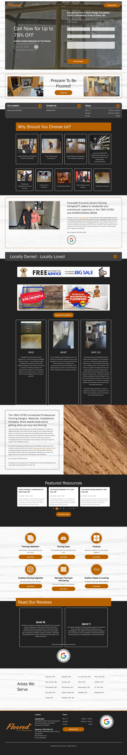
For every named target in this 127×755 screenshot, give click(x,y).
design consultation (83, 218)
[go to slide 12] (67, 644)
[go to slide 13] (69, 644)
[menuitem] (29, 4)
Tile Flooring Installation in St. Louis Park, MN (62, 491)
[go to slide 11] (66, 644)
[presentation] (80, 53)
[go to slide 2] (53, 644)
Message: (70, 40)
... (66, 508)
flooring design (37, 448)
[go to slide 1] (52, 644)
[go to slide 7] (60, 644)
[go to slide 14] (70, 644)
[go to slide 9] (63, 644)
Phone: (94, 33)
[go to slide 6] (59, 644)
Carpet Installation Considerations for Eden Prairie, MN (31, 491)
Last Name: (95, 26)
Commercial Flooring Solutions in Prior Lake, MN (94, 491)
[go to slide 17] (74, 644)
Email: (69, 33)
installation (48, 448)
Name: (69, 26)
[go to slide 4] (56, 644)
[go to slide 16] (73, 644)
